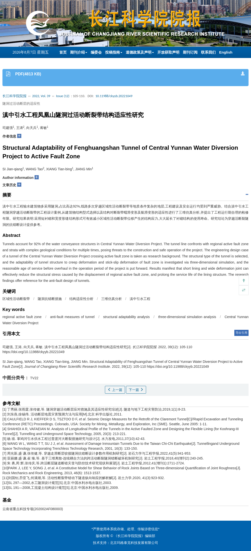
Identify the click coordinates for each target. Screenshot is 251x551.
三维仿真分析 (111, 299)
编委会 (96, 52)
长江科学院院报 (14, 96)
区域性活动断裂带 (16, 299)
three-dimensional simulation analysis (187, 317)
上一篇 (115, 390)
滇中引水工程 (140, 299)
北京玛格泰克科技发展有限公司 (134, 543)
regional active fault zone (22, 317)
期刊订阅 (190, 52)
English (225, 52)
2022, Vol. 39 (41, 96)
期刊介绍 (78, 52)
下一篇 (136, 390)
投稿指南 (113, 52)
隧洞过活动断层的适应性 (21, 103)
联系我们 (208, 52)
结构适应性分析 (81, 299)
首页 (63, 52)
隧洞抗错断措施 (50, 299)
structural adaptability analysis (126, 317)
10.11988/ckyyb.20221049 (113, 96)
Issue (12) (62, 96)
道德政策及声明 (140, 52)
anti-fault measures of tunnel (72, 317)
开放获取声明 (168, 52)
